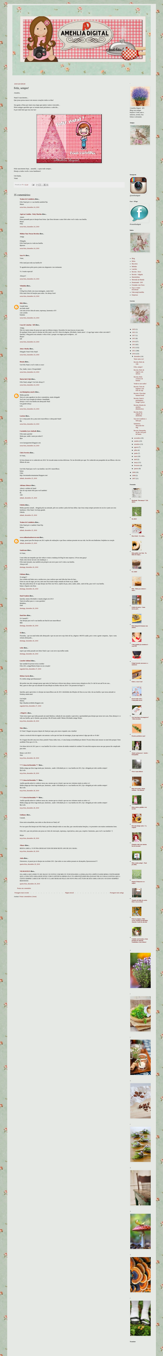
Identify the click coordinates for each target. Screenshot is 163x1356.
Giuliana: (23, 815)
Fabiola (22, 505)
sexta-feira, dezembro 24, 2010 (29, 207)
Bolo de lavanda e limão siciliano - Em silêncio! (138, 789)
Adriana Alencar (25, 485)
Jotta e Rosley (24, 349)
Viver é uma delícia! (137, 771)
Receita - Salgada (137, 274)
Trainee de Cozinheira (27, 199)
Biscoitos (135, 264)
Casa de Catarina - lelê (27, 325)
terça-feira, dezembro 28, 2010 (29, 721)
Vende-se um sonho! (140, 384)
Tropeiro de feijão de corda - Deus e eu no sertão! (140, 901)
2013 (134, 344)
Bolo (21, 303)
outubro (136, 441)
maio (136, 456)
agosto (136, 447)
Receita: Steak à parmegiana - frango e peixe (139, 400)
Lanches (134, 269)
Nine (21, 728)
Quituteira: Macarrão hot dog (139, 425)
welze (21, 648)
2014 (134, 341)
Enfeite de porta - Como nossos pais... (138, 608)
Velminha (23, 286)
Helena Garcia (24, 676)
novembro (137, 438)
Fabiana (22, 574)
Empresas (135, 295)
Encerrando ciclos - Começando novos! (137, 699)
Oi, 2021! (134, 519)
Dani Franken (24, 596)
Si (20, 633)
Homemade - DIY (137, 282)
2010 (134, 354)
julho (136, 450)
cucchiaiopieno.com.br (27, 392)
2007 (134, 478)
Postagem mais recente (22, 893)
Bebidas (134, 266)
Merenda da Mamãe (138, 280)
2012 (134, 347)
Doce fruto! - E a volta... (138, 536)
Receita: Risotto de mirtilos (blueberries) (140, 407)
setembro (137, 444)
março (136, 462)
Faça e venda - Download (136, 289)
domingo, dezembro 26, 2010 (29, 567)
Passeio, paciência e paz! (138, 736)
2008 (134, 475)
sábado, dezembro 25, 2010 (28, 478)
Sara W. (22, 255)
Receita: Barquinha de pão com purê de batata (140, 432)
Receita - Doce (136, 272)
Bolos (133, 261)
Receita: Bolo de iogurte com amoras (139, 372)
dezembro (137, 356)
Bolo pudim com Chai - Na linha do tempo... (139, 553)
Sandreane (23, 550)
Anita (22, 858)
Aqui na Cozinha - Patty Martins (31, 214)
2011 (134, 351)
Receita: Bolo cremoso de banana (138, 379)
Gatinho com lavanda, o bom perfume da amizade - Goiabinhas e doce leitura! (140, 940)
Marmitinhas (136, 277)
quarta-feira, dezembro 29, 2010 (30, 864)
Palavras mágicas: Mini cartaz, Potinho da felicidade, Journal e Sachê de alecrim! (140, 920)
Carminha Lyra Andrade (28, 431)
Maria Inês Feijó (25, 379)
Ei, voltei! (134, 571)
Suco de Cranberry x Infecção (140, 420)
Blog (133, 258)
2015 (134, 338)
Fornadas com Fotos (138, 285)
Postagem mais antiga (117, 893)
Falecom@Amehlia (138, 292)
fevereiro (137, 465)
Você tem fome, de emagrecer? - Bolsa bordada (140, 718)
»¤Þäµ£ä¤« (23, 713)
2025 (134, 329)
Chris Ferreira (25, 453)
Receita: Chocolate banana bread (140, 394)
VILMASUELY (25, 871)
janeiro (136, 468)
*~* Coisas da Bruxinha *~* (29, 765)
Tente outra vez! (139, 359)
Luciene (22, 416)
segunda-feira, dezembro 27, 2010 (30, 669)
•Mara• (22, 845)
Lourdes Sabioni (25, 661)
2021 (134, 332)
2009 (134, 472)
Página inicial (69, 893)
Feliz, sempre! (138, 367)
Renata (22, 362)
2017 (134, 335)
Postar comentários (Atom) (28, 896)
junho (136, 453)
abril (135, 459)
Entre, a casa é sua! (137, 681)
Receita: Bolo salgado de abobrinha (138, 414)
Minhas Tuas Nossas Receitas (29, 234)
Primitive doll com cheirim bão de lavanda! (139, 845)
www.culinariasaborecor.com (29, 537)
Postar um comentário (24, 888)
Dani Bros (23, 615)
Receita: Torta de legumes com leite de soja (139, 388)
